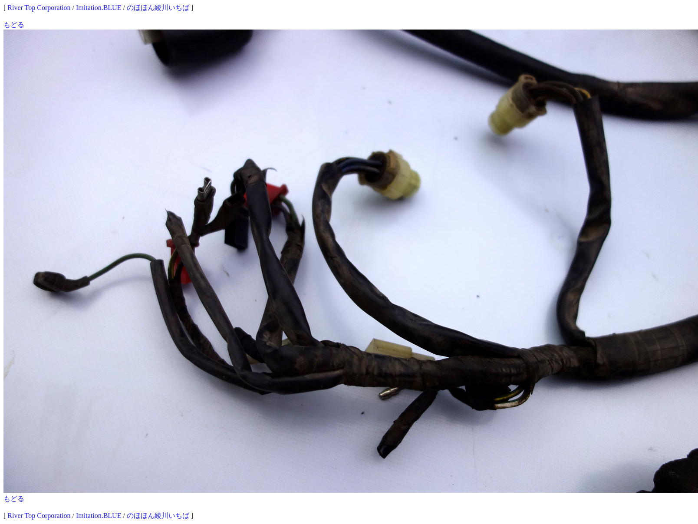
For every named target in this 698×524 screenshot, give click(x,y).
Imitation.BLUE (98, 7)
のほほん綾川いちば (158, 7)
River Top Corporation (38, 7)
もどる (13, 24)
